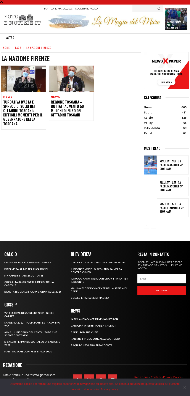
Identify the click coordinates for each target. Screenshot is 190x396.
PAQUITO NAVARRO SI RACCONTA (92, 344)
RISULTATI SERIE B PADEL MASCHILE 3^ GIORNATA (171, 165)
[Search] (159, 8)
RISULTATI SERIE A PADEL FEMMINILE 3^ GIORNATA (171, 207)
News (7, 97)
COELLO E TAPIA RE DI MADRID (90, 297)
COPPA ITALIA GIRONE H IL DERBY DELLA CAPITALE (29, 283)
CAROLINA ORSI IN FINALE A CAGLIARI (94, 325)
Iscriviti (161, 290)
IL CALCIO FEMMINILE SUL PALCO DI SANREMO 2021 (32, 345)
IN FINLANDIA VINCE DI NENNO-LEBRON (95, 318)
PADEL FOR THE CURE (84, 331)
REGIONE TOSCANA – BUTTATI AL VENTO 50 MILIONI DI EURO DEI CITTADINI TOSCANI (70, 106)
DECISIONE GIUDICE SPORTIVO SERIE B (28, 262)
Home (6, 47)
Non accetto (91, 389)
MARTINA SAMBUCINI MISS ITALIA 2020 (29, 353)
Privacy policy (109, 389)
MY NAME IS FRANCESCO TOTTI (24, 275)
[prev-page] (146, 225)
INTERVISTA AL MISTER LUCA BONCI (27, 268)
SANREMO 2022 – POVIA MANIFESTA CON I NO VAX (31, 326)
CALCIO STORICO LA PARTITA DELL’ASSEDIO (99, 262)
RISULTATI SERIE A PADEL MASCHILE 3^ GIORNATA (171, 186)
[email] (161, 278)
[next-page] (153, 225)
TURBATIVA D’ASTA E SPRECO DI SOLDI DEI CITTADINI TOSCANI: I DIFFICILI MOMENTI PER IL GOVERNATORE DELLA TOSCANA (23, 110)
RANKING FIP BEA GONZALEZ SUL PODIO (96, 338)
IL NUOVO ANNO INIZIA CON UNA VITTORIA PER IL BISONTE (97, 280)
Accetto (76, 389)
